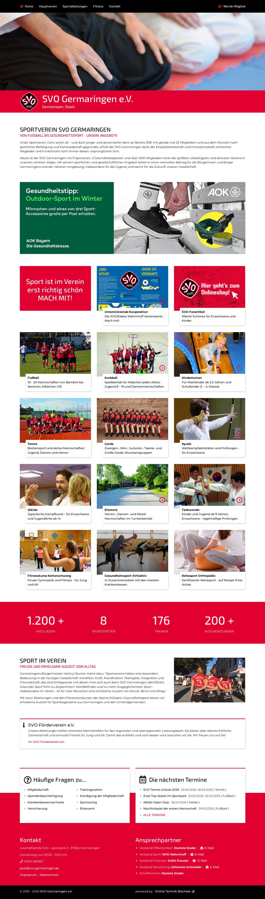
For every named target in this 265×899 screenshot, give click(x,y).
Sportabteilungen (75, 6)
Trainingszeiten (91, 789)
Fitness (98, 6)
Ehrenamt (87, 808)
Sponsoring (88, 802)
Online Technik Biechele (172, 891)
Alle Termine (154, 815)
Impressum (28, 875)
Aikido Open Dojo (156, 802)
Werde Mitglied (234, 6)
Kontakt (114, 6)
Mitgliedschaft (38, 789)
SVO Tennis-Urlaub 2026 (161, 789)
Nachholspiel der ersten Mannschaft (170, 808)
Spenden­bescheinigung (45, 796)
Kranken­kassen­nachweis (46, 802)
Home (29, 6)
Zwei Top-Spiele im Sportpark (164, 796)
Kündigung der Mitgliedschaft (102, 796)
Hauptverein (48, 6)
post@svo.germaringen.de (39, 868)
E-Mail (209, 848)
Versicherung (37, 808)
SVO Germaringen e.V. (56, 891)
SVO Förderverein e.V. (49, 742)
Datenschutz (49, 875)
